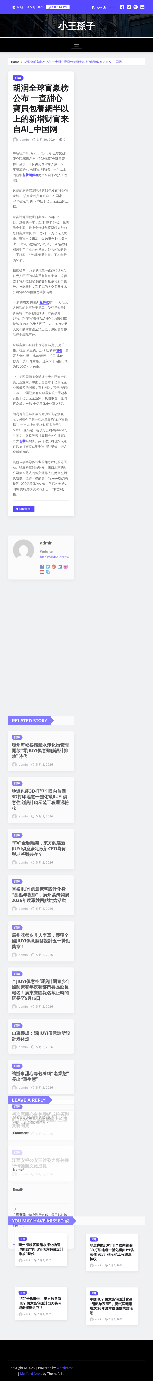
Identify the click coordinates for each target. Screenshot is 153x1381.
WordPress (65, 1368)
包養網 (44, 454)
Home (15, 64)
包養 (59, 502)
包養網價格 (30, 327)
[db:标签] (25, 661)
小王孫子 (76, 26)
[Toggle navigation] (76, 45)
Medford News (31, 1373)
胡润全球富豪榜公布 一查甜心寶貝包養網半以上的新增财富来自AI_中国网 (73, 64)
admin (24, 292)
